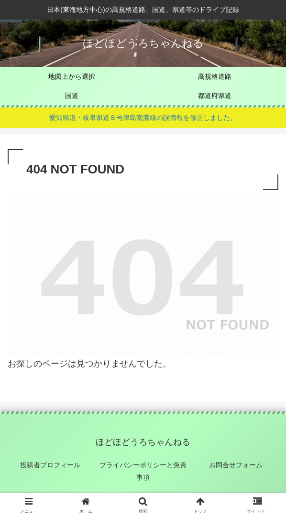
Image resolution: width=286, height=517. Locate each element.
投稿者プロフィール (50, 465)
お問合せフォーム (236, 465)
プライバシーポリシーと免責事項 (143, 471)
